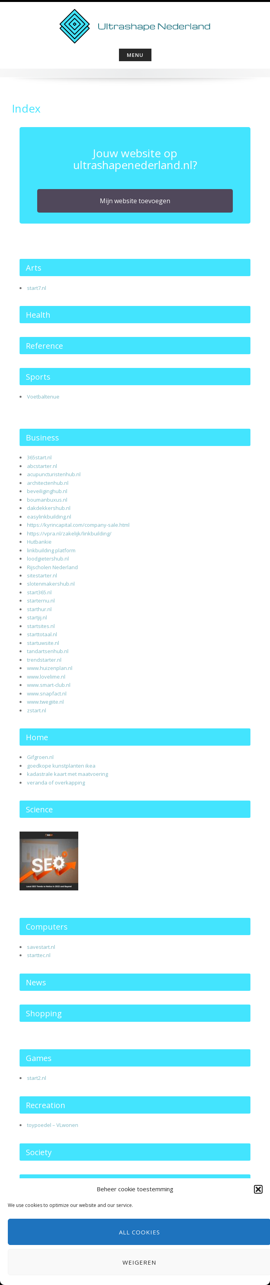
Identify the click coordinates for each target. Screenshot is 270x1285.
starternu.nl (41, 600)
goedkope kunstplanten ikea (61, 765)
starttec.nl (38, 955)
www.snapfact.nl (47, 693)
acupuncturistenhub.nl (54, 474)
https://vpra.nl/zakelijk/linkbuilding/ (69, 533)
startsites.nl (41, 626)
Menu (135, 54)
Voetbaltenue (43, 396)
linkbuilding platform (51, 550)
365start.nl (39, 457)
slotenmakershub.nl (51, 583)
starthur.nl (39, 609)
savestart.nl (41, 946)
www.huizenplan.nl (49, 668)
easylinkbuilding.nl (49, 516)
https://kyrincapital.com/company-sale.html (78, 524)
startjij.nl (37, 617)
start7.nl (36, 287)
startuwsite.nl (43, 642)
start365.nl (39, 592)
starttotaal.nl (42, 634)
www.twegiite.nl (45, 701)
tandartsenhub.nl (47, 651)
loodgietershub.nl (48, 558)
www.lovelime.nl (46, 676)
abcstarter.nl (42, 466)
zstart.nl (36, 710)
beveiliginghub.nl (47, 491)
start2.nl (36, 1077)
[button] (258, 1189)
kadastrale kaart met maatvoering (67, 773)
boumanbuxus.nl (47, 499)
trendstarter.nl (44, 659)
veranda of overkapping (56, 782)
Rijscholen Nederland (52, 567)
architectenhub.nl (47, 482)
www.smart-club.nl (48, 684)
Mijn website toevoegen (135, 201)
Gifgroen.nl (40, 757)
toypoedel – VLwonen (52, 1124)
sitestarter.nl (42, 575)
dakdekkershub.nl (48, 507)
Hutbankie (39, 541)
